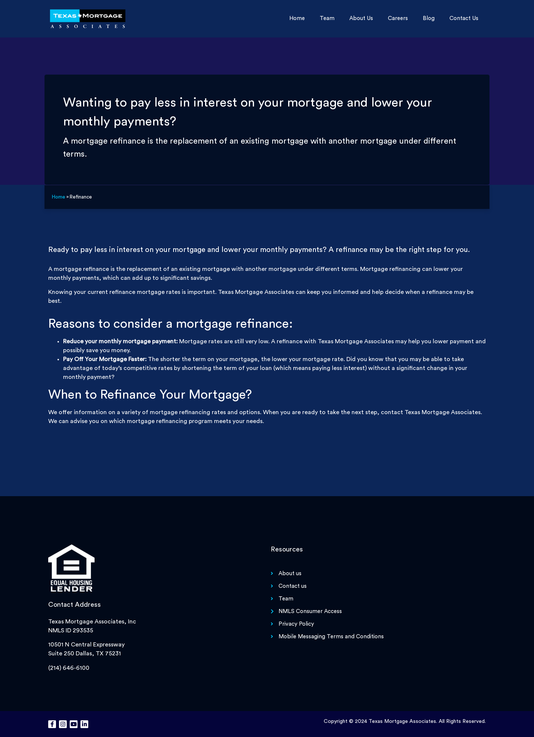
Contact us (463, 18)
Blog (429, 18)
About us (361, 18)
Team (327, 18)
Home (297, 18)
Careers (398, 18)
